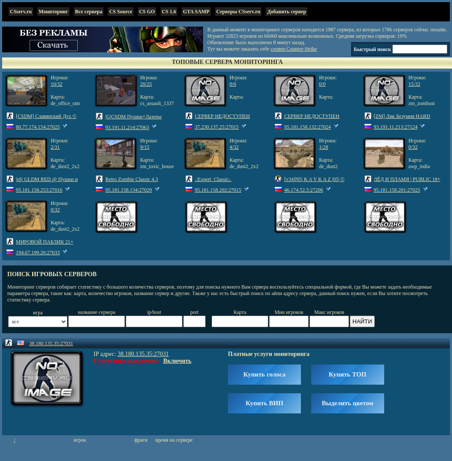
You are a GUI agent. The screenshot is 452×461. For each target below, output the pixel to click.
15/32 (414, 84)
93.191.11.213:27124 (396, 127)
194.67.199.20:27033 (38, 253)
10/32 (56, 84)
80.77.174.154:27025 (38, 127)
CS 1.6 (169, 12)
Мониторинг (53, 12)
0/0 (233, 84)
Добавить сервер (286, 12)
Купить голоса (264, 374)
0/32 (413, 147)
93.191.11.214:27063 (127, 127)
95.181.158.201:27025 (397, 190)
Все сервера (89, 12)
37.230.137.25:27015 (217, 127)
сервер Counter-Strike (294, 49)
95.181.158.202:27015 (218, 190)
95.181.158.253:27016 (39, 190)
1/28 (323, 147)
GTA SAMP (196, 12)
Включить (177, 361)
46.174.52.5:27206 (303, 190)
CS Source (120, 12)
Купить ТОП (347, 374)
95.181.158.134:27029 (128, 190)
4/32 (234, 147)
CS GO (147, 12)
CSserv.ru (21, 12)
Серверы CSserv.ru (238, 12)
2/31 (55, 147)
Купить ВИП (264, 403)
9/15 (144, 147)
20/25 (146, 84)
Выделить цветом (347, 403)
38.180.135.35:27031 (51, 343)
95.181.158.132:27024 (307, 127)
